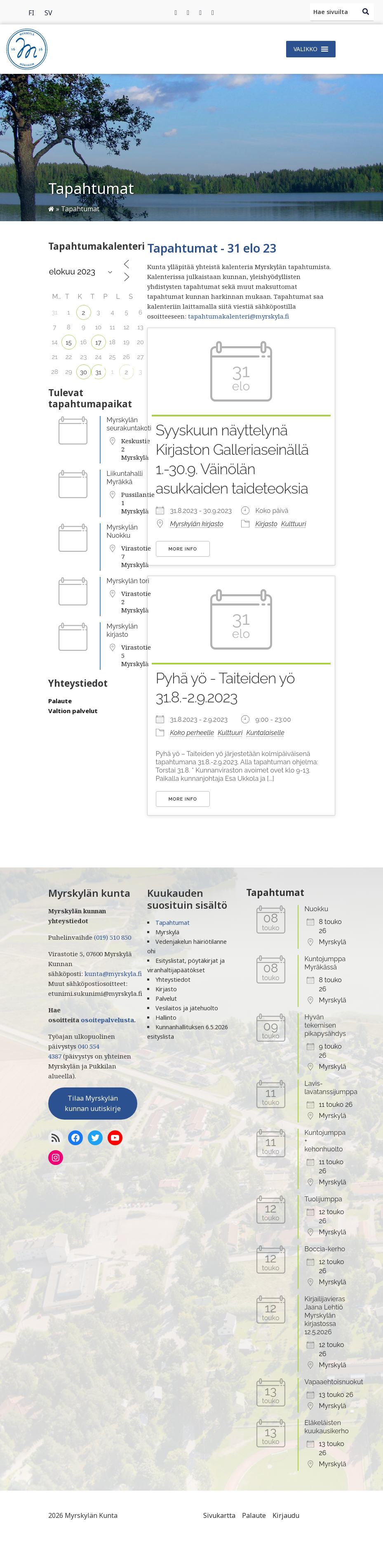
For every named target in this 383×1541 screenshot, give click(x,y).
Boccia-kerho (325, 1249)
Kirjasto (266, 524)
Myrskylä (167, 932)
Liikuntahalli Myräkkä (125, 478)
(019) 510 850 (112, 937)
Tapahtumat (172, 922)
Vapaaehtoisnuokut (334, 1382)
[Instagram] (200, 12)
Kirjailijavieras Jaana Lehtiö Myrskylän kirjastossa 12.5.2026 (325, 1315)
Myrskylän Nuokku (122, 531)
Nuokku (317, 909)
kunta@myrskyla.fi (113, 973)
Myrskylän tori (128, 581)
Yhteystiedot (172, 979)
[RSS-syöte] (55, 1137)
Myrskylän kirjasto (122, 630)
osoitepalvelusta (107, 1020)
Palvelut (166, 998)
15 (69, 342)
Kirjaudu (286, 1515)
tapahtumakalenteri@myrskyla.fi (238, 316)
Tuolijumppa (324, 1199)
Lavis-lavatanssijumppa (331, 1088)
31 (98, 372)
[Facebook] (176, 12)
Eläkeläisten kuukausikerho (327, 1427)
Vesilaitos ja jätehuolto (186, 1008)
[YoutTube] (115, 1137)
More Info (183, 549)
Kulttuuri (293, 524)
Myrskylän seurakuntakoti (129, 424)
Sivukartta (219, 1515)
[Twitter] (188, 12)
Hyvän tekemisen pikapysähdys (325, 1025)
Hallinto (165, 1017)
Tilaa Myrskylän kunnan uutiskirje (93, 1103)
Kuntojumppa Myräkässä (325, 963)
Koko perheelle (192, 733)
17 (98, 342)
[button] (305, 49)
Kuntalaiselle (265, 733)
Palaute (60, 701)
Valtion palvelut (73, 711)
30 (83, 372)
